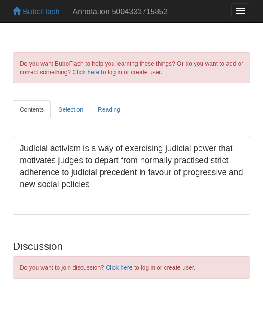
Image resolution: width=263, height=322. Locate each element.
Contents (32, 109)
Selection (70, 109)
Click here (86, 72)
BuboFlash (36, 11)
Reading (109, 109)
